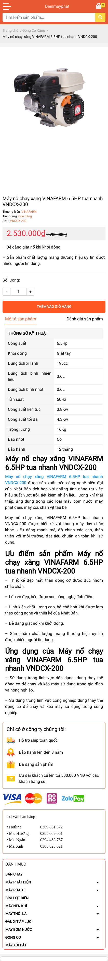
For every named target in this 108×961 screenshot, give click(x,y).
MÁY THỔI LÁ (15, 914)
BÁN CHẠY (13, 874)
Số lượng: (11, 280)
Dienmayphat (54, 6)
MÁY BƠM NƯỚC (18, 929)
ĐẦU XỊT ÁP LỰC (18, 922)
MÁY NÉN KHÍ (16, 906)
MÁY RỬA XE (15, 890)
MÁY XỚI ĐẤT (15, 945)
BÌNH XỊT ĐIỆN (17, 898)
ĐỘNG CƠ (13, 937)
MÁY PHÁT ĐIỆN (18, 882)
